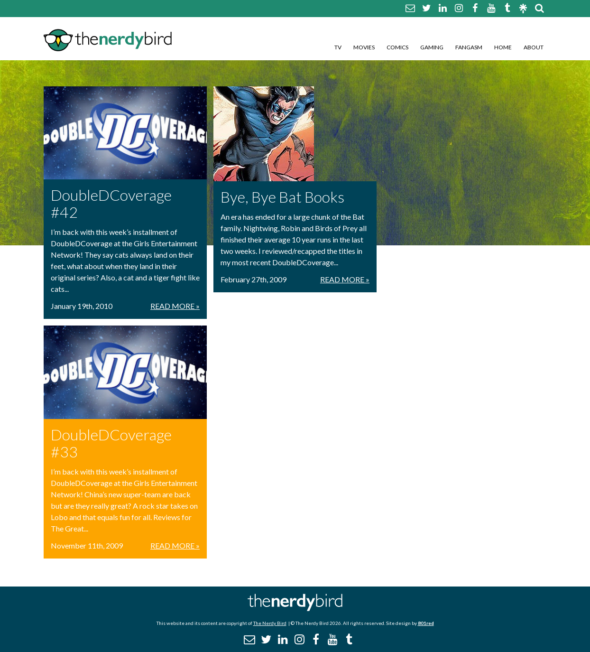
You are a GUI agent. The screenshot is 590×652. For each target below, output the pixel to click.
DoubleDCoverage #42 (111, 203)
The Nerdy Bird (269, 623)
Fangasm (468, 47)
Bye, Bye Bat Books (282, 196)
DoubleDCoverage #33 (111, 443)
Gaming (431, 47)
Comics (397, 47)
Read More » (175, 305)
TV (337, 47)
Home (503, 47)
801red (426, 623)
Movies (364, 47)
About (534, 47)
